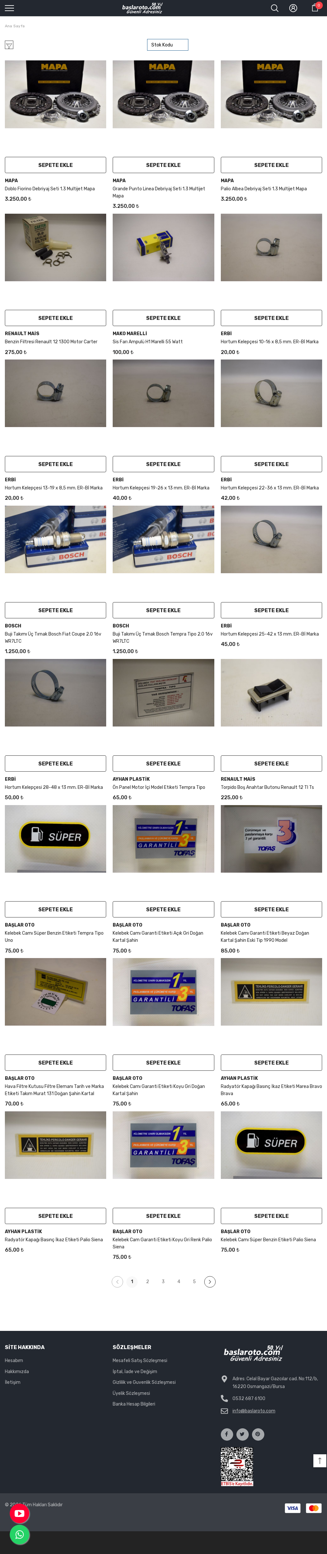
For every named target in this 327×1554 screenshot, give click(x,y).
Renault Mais (22, 333)
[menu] (9, 7)
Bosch (13, 626)
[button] (319, 1460)
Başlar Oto (19, 925)
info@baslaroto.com (254, 1411)
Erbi (226, 333)
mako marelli (130, 333)
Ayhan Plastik (131, 779)
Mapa (11, 180)
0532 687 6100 (249, 1398)
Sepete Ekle (55, 165)
